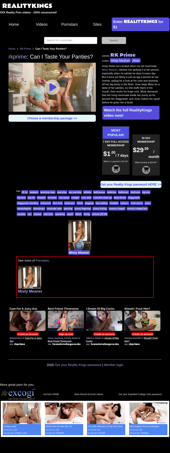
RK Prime (25, 48)
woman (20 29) (99, 214)
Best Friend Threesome (63, 308)
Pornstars (69, 24)
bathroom (123, 192)
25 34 (24, 192)
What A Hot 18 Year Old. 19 (59, 426)
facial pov (70, 203)
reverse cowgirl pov (137, 208)
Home (14, 24)
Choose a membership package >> (52, 118)
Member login (113, 365)
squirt (70, 214)
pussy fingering (83, 208)
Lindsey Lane (10, 426)
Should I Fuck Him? (137, 308)
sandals (21, 214)
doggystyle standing (27, 203)
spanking (60, 214)
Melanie (60, 433)
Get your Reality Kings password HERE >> (131, 184)
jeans (148, 203)
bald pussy (99, 192)
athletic (87, 192)
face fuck (57, 203)
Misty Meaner (120, 60)
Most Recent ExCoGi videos (88, 394)
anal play (62, 192)
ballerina (111, 192)
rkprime (18, 57)
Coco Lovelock (55, 338)
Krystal (101, 433)
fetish (80, 203)
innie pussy (137, 203)
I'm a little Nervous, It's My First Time (105, 426)
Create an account (28, 334)
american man (48, 192)
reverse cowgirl (117, 208)
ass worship (75, 192)
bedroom (135, 192)
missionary (39, 208)
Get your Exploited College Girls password (140, 394)
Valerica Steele (93, 338)
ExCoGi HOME (51, 394)
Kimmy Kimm (71, 338)
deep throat (120, 197)
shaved (37, 214)
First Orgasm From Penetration (144, 426)
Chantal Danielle (132, 338)
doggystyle (133, 197)
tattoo (78, 214)
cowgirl (75, 197)
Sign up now (66, 334)
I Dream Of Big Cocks (100, 308)
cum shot (86, 197)
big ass (146, 192)
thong (87, 214)
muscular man (54, 208)
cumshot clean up (102, 197)
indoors (124, 203)
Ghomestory (16, 338)
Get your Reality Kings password (78, 365)
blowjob (41, 197)
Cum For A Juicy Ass (23, 308)
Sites (97, 24)
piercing (68, 208)
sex (29, 214)
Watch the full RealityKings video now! (128, 112)
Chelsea (144, 433)
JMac (136, 60)
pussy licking (100, 208)
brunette (52, 197)
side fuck (48, 214)
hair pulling (101, 203)
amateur (34, 192)
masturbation (24, 208)
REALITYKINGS (27, 6)
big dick (21, 197)
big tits (31, 197)
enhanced (46, 203)
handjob (114, 203)
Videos (42, 24)
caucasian (64, 197)
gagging (89, 203)
